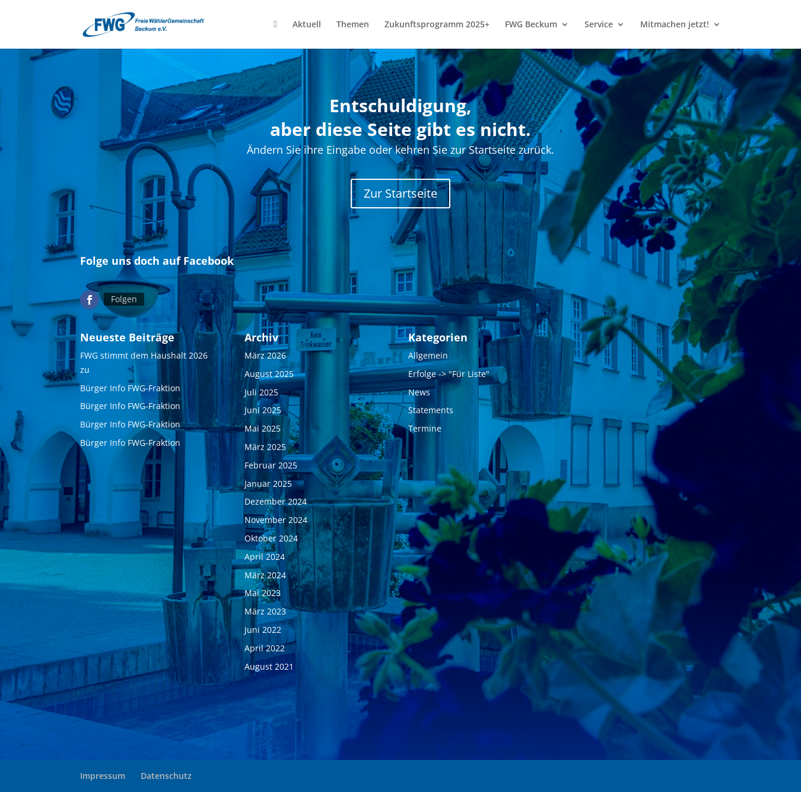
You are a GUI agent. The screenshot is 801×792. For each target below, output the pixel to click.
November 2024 (275, 519)
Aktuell (307, 25)
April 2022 (264, 648)
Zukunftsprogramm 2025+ (437, 25)
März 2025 (265, 446)
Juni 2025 (262, 410)
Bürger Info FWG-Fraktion (130, 388)
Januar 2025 (268, 483)
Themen (352, 25)
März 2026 (265, 355)
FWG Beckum (531, 25)
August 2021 (269, 666)
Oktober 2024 (271, 538)
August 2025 (269, 373)
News (419, 392)
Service (598, 25)
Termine (424, 428)
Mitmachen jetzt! (674, 25)
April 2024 (264, 556)
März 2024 (265, 575)
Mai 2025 (262, 428)
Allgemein (428, 355)
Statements (430, 410)
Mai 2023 (262, 592)
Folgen (124, 299)
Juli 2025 (261, 392)
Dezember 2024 (275, 501)
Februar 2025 (270, 465)
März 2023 (265, 611)
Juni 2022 (262, 629)
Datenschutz (166, 775)
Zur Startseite (400, 193)
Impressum (102, 775)
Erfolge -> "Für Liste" (449, 373)
